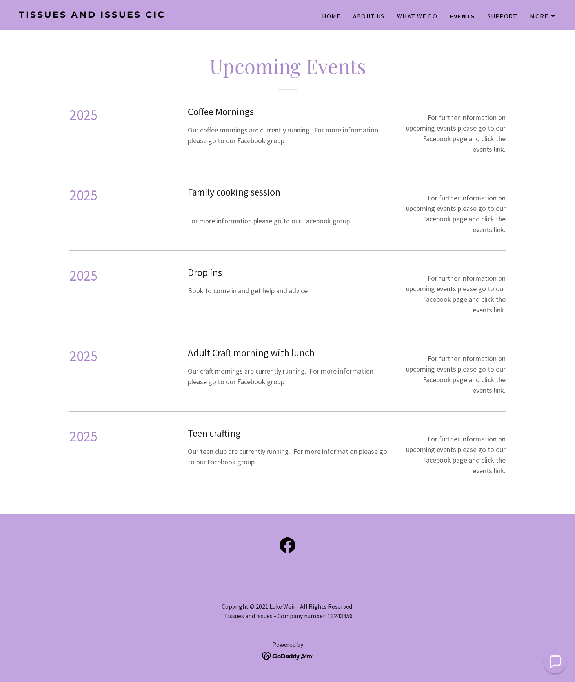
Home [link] (331, 16)
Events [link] (462, 16)
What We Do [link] (417, 16)
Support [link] (503, 16)
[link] (150, 15)
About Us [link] (368, 16)
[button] (543, 16)
